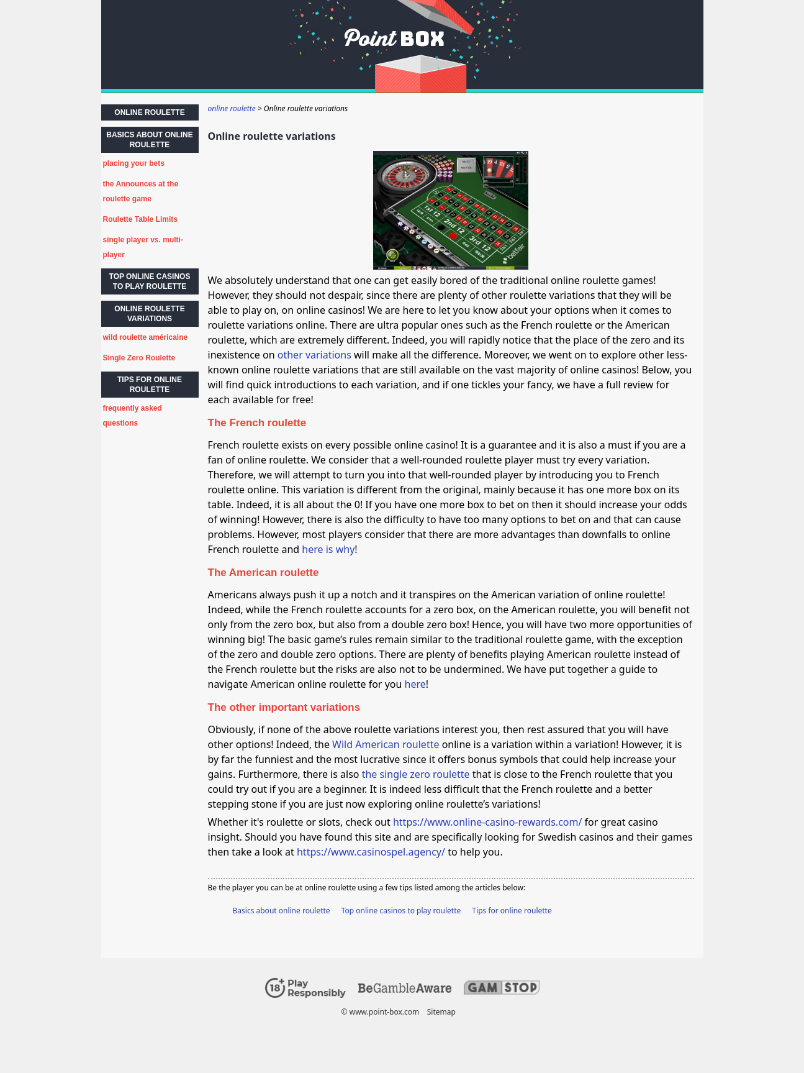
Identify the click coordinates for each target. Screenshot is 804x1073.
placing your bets (134, 163)
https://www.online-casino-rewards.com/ (487, 822)
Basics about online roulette (281, 910)
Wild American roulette (385, 744)
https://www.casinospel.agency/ (371, 852)
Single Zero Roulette (139, 358)
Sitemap (441, 1012)
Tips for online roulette (511, 910)
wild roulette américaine (145, 337)
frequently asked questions (132, 415)
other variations (314, 355)
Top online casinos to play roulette (401, 910)
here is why (328, 549)
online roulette (149, 112)
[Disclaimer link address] (404, 990)
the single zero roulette (416, 774)
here (415, 684)
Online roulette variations (149, 313)
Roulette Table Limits (140, 219)
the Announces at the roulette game (141, 191)
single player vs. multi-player (143, 247)
